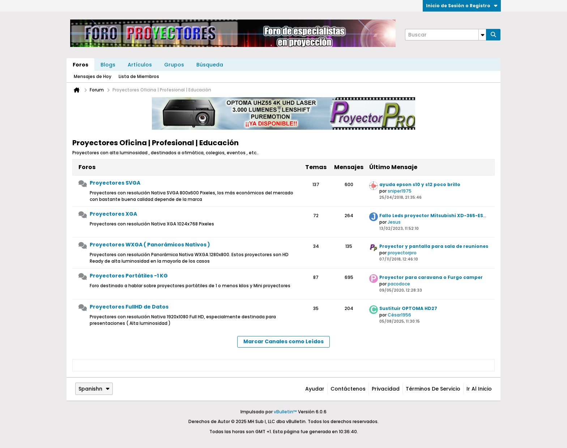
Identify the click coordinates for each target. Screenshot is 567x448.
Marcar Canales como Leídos (283, 341)
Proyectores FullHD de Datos (129, 306)
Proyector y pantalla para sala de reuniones (433, 246)
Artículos (140, 64)
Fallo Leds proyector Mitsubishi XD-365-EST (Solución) (446, 215)
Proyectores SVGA (115, 182)
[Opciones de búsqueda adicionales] (482, 34)
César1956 (399, 315)
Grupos (174, 64)
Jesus (394, 222)
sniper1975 (400, 191)
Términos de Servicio (433, 388)
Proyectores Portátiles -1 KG (129, 275)
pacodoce (399, 284)
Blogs (108, 64)
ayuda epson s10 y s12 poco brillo (419, 184)
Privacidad (386, 388)
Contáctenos (348, 388)
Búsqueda (209, 64)
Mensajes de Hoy (92, 76)
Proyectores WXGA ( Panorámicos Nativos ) (150, 244)
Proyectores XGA (113, 213)
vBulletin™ (285, 412)
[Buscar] (445, 34)
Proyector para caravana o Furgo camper (431, 277)
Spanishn (94, 388)
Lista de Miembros (139, 76)
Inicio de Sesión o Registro (462, 6)
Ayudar (314, 388)
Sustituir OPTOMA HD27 (408, 308)
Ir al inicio (479, 388)
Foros (80, 64)
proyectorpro (402, 253)
